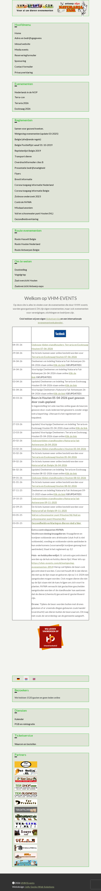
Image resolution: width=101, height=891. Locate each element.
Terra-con (20, 97)
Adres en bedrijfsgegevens (28, 38)
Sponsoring (20, 60)
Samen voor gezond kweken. (29, 128)
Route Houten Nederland (27, 244)
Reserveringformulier (25, 55)
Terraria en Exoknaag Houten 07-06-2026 (54, 356)
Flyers (18, 173)
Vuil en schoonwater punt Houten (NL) (34, 213)
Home (18, 33)
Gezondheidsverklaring (26, 219)
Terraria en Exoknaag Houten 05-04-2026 (54, 457)
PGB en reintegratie (25, 724)
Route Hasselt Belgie (25, 239)
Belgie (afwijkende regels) (28, 139)
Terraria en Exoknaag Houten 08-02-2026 (54, 485)
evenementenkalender (50, 322)
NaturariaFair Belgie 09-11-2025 (49, 510)
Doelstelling (21, 269)
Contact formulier (24, 66)
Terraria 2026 (22, 103)
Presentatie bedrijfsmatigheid (30, 167)
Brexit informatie (23, 179)
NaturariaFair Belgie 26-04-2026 (49, 465)
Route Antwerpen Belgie (27, 249)
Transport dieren (23, 156)
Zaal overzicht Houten (26, 280)
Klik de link (59, 365)
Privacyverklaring (24, 72)
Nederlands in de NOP (26, 92)
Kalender (19, 719)
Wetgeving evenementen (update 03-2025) (36, 133)
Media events (21, 49)
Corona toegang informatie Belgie (32, 190)
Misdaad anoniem (24, 207)
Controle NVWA (23, 202)
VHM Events (28, 882)
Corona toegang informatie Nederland (34, 184)
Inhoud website (22, 43)
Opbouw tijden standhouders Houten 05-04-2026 (59, 448)
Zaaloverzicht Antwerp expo (29, 286)
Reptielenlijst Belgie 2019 (28, 150)
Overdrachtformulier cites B (29, 162)
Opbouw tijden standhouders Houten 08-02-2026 (59, 477)
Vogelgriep (20, 274)
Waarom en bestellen (25, 744)
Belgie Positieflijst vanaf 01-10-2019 (33, 145)
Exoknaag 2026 (22, 108)
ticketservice (53, 318)
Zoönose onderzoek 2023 (28, 196)
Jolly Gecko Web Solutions (39, 886)
